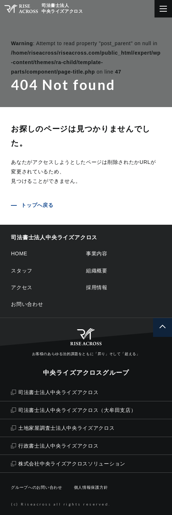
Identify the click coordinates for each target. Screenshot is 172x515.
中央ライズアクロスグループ (86, 372)
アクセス (21, 287)
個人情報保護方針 (91, 487)
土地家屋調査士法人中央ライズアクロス (62, 428)
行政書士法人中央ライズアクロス (54, 446)
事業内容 (96, 253)
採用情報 (96, 287)
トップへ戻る (37, 205)
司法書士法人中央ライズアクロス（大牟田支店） (73, 410)
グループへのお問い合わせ (36, 487)
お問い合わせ (27, 304)
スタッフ (21, 271)
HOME (19, 253)
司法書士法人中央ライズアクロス (54, 392)
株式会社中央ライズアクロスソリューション (68, 464)
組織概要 (96, 271)
